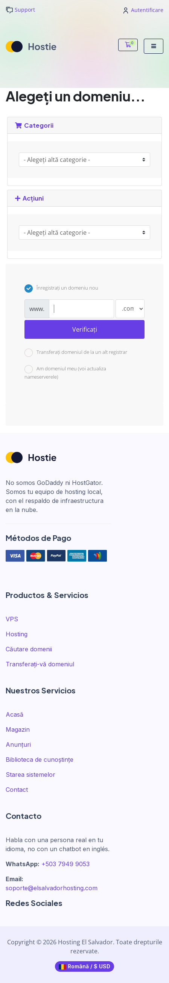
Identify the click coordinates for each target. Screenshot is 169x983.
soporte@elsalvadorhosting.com (51, 888)
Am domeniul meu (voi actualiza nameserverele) (65, 372)
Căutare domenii (29, 649)
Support (20, 10)
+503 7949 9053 (65, 864)
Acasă (14, 714)
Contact (17, 789)
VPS (12, 619)
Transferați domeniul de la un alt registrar (75, 353)
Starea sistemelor (30, 774)
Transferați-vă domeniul (40, 664)
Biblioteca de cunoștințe (39, 759)
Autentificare (143, 10)
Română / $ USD (84, 966)
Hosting (16, 634)
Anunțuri (18, 744)
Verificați (84, 329)
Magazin (18, 729)
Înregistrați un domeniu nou (61, 288)
